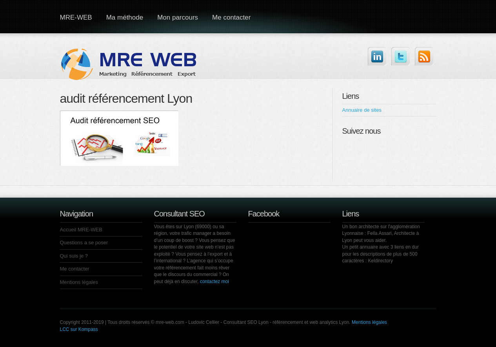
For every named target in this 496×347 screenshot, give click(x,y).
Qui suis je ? (74, 256)
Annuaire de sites (362, 110)
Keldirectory (380, 260)
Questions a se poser (84, 242)
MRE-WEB (76, 17)
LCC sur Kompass (79, 329)
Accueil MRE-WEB (81, 230)
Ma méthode (125, 17)
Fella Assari (379, 233)
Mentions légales (79, 282)
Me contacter (231, 17)
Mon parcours (177, 17)
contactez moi (214, 281)
